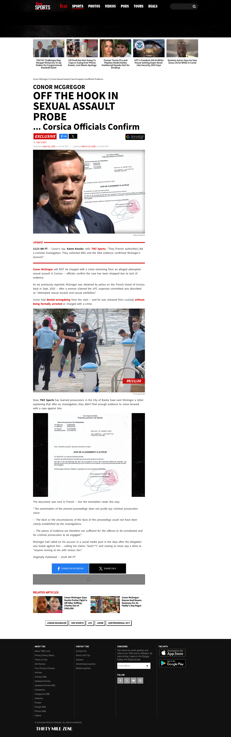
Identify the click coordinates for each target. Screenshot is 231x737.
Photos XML (40, 711)
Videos (117, 31)
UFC (90, 622)
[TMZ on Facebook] (35, 6)
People (38, 702)
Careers (79, 659)
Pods (139, 31)
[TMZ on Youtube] (45, 6)
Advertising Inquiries (85, 664)
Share (70, 569)
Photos (91, 31)
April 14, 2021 (49, 146)
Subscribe (147, 666)
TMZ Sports (98, 248)
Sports (64, 31)
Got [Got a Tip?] (43, 19)
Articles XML (41, 677)
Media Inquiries (83, 668)
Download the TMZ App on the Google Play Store (172, 663)
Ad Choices (40, 664)
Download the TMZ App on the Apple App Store (172, 653)
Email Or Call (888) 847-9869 (68, 19)
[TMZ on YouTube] (133, 680)
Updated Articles (43, 681)
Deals (185, 31)
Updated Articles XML (45, 685)
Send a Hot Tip (83, 655)
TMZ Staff (41, 142)
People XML (40, 707)
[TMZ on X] (40, 6)
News (40, 31)
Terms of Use (41, 659)
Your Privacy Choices (45, 668)
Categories (40, 690)
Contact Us (81, 651)
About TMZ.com (42, 651)
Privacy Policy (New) (44, 655)
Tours (161, 31)
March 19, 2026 (88, 146)
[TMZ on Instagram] (51, 5)
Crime (100, 622)
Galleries (39, 698)
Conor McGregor (56, 622)
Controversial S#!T (119, 622)
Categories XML (42, 694)
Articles (38, 672)
